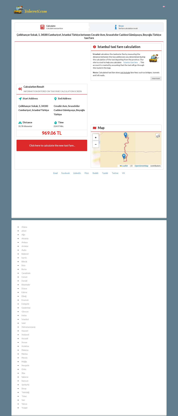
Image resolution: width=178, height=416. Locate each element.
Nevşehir (25, 365)
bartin (24, 257)
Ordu (24, 369)
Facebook (65, 173)
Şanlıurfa (25, 384)
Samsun (25, 381)
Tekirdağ (25, 392)
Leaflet (124, 166)
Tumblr (105, 173)
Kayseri (25, 331)
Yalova (24, 404)
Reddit (96, 173)
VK (123, 173)
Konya (24, 342)
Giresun (25, 311)
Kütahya (25, 346)
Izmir (24, 323)
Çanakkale (26, 273)
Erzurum (25, 300)
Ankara (25, 242)
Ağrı (23, 234)
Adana (24, 227)
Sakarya (25, 377)
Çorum (24, 277)
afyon (24, 231)
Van (23, 400)
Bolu (23, 265)
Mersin (25, 358)
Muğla (24, 361)
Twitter (115, 173)
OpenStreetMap (141, 166)
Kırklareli (25, 334)
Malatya (25, 350)
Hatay (24, 315)
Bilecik (24, 261)
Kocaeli (25, 338)
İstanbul (25, 319)
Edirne (24, 292)
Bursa (24, 269)
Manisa (25, 354)
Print (87, 173)
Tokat (24, 396)
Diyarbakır (26, 284)
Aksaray (25, 238)
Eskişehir (25, 304)
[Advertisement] (52, 63)
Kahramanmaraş (28, 327)
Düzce (24, 288)
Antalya (25, 246)
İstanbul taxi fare (130, 62)
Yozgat (25, 408)
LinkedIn (77, 173)
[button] (124, 156)
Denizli (24, 281)
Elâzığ (24, 296)
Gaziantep (26, 308)
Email (55, 173)
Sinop (24, 388)
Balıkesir (25, 254)
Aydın (24, 250)
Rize (23, 373)
